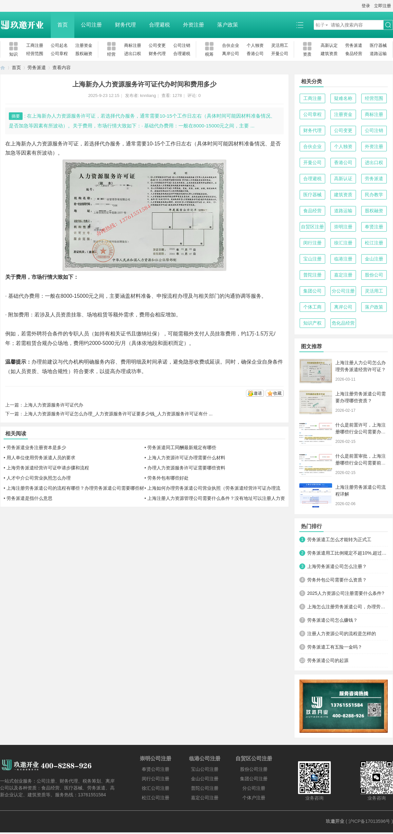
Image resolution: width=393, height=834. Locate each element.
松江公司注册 (155, 797)
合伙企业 (230, 45)
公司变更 (157, 45)
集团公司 (312, 291)
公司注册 (91, 25)
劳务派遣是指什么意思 (29, 498)
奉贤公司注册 (155, 769)
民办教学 (374, 194)
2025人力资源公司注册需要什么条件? (345, 593)
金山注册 (374, 258)
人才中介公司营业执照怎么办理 (39, 478)
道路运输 (378, 53)
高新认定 (329, 45)
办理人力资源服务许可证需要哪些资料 (186, 467)
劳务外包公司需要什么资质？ (337, 579)
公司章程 (59, 53)
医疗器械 (378, 45)
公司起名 (59, 45)
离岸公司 (230, 53)
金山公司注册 (204, 778)
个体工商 (312, 307)
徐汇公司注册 (155, 788)
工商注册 (34, 45)
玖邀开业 (335, 821)
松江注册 (374, 242)
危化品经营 (343, 323)
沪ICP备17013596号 (369, 821)
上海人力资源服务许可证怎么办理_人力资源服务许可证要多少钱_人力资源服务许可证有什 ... (118, 413)
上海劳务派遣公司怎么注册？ (337, 566)
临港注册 (343, 258)
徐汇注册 (343, 242)
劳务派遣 (353, 45)
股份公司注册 (254, 769)
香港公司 (255, 53)
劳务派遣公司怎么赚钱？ (332, 620)
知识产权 (312, 323)
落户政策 (227, 25)
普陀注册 (312, 274)
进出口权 (132, 53)
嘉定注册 (343, 274)
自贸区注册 (312, 226)
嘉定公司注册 (204, 797)
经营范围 (34, 53)
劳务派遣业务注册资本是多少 (36, 447)
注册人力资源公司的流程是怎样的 (341, 633)
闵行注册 (312, 242)
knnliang (148, 95)
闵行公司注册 (155, 778)
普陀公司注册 (204, 788)
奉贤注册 (374, 226)
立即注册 (382, 5)
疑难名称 (343, 98)
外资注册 (193, 25)
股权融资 (83, 53)
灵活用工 (279, 45)
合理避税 (159, 25)
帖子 (320, 25)
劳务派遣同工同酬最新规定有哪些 (181, 447)
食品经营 (353, 53)
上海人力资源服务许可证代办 (53, 405)
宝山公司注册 (204, 769)
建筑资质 (329, 53)
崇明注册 (343, 226)
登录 (366, 5)
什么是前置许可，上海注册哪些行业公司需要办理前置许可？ (360, 431)
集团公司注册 (254, 778)
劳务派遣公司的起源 (327, 660)
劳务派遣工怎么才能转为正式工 (339, 539)
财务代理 (125, 25)
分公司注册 (343, 291)
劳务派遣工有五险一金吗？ (334, 647)
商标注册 (132, 45)
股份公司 (374, 274)
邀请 (257, 393)
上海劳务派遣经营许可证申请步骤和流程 (48, 467)
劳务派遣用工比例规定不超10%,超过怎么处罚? (347, 553)
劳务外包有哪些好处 (168, 478)
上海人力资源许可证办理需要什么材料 (186, 457)
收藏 (277, 393)
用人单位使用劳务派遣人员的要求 (41, 457)
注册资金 (83, 45)
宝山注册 (312, 258)
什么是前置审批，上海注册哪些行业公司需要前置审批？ (360, 462)
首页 (62, 25)
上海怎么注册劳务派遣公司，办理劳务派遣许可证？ (347, 606)
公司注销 (181, 45)
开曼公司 (279, 53)
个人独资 (255, 45)
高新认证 (343, 178)
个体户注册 (253, 797)
